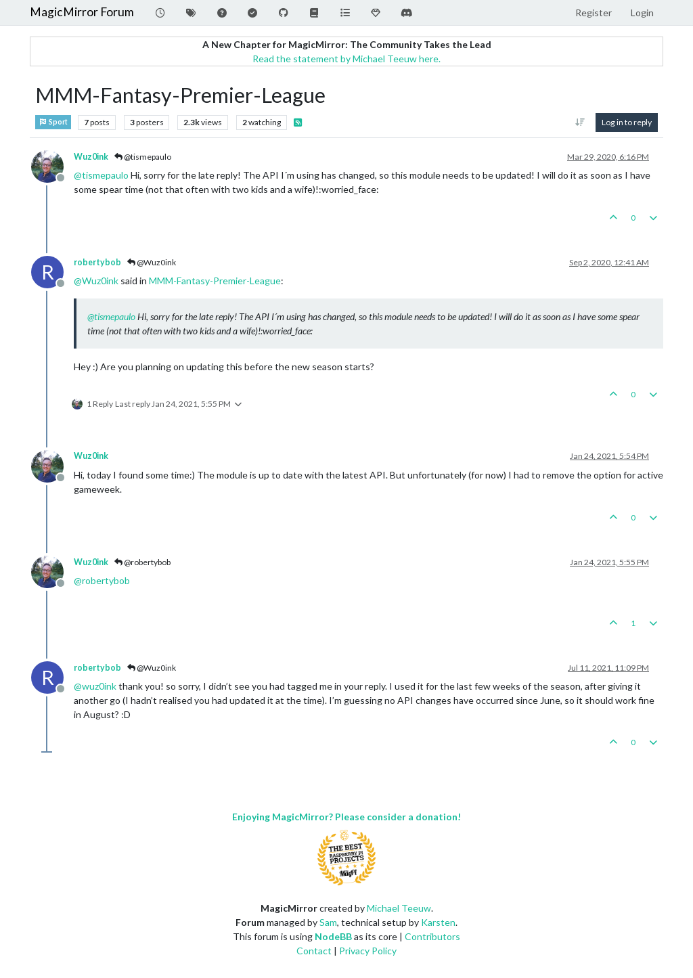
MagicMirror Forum (82, 12)
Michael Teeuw (399, 908)
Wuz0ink (91, 157)
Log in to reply (627, 122)
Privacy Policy (368, 950)
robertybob (97, 262)
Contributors (432, 936)
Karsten (438, 922)
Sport (53, 122)
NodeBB (333, 936)
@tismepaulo (142, 157)
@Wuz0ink (151, 262)
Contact (314, 950)
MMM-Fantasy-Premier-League (215, 280)
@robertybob (142, 562)
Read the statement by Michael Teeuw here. (346, 58)
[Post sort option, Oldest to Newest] (580, 122)
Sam (328, 922)
